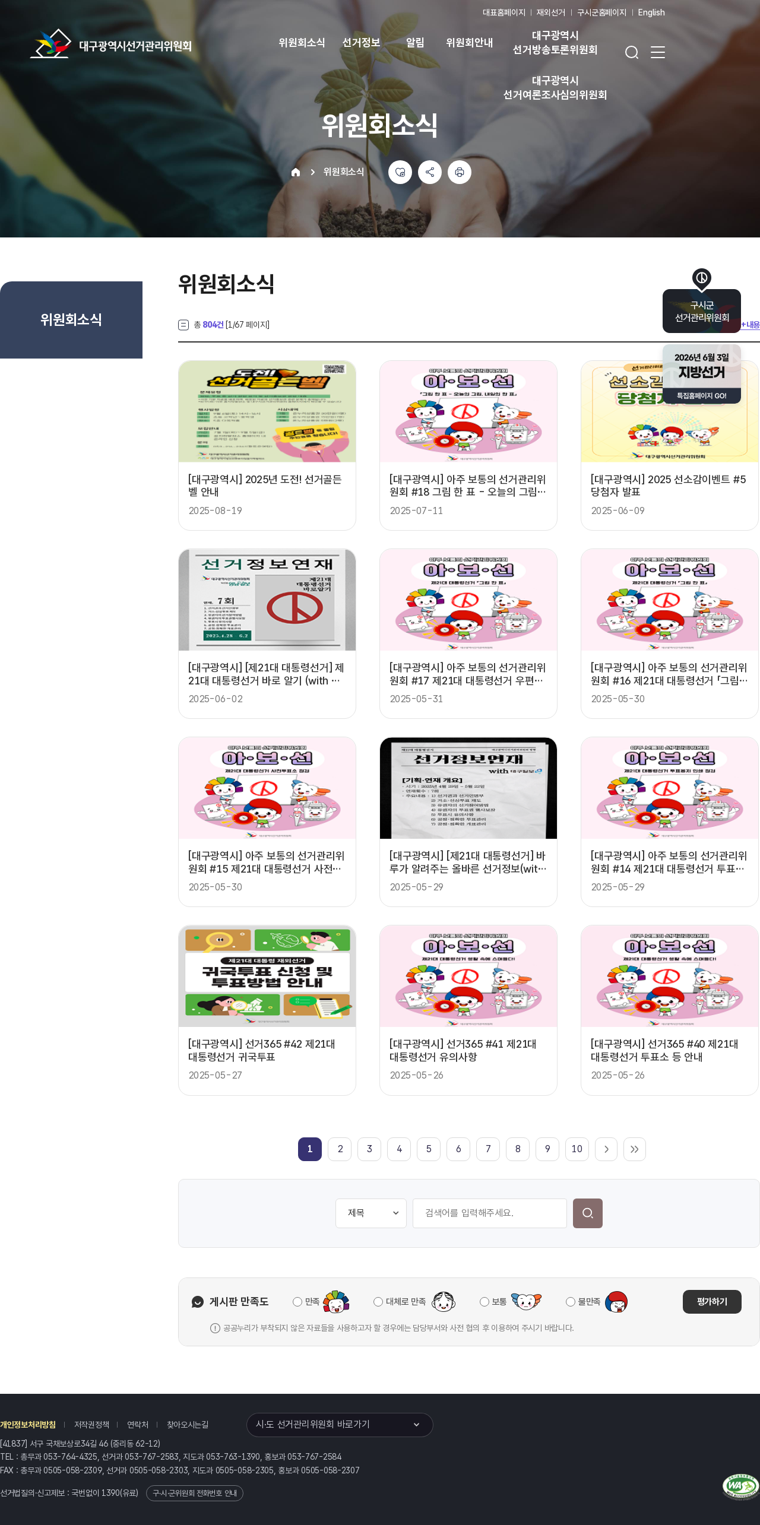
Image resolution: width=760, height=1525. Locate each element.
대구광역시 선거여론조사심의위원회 (555, 87)
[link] (310, 1149)
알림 (415, 42)
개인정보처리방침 (28, 1424)
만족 (312, 1301)
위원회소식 (301, 42)
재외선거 (551, 12)
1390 (111, 1493)
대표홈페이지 (504, 12)
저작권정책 (91, 1424)
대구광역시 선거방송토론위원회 (555, 42)
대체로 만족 (406, 1301)
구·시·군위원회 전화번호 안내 (195, 1493)
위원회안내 (469, 42)
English (651, 12)
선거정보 (361, 42)
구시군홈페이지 (601, 12)
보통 (499, 1301)
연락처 (137, 1424)
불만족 (589, 1301)
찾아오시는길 (187, 1424)
